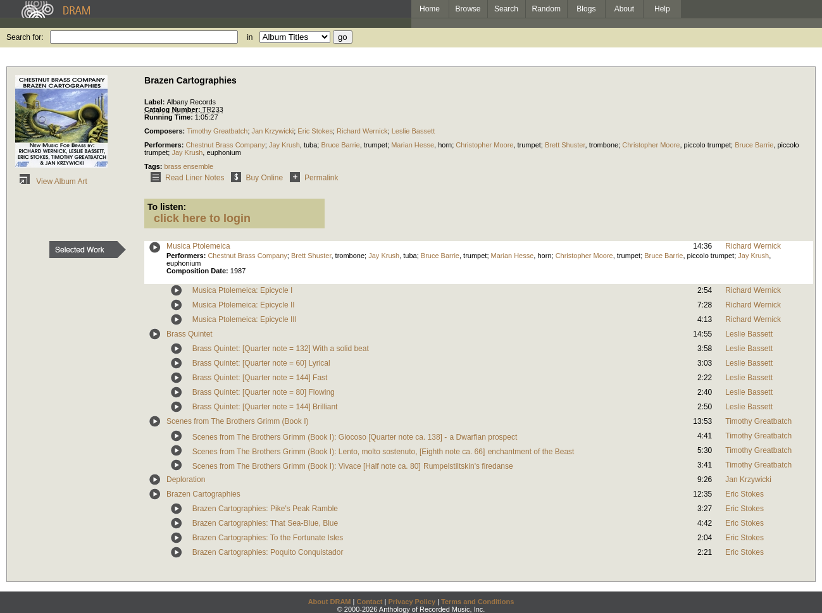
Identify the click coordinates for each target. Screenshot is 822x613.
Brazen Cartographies (203, 494)
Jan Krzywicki (273, 131)
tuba (310, 145)
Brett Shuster (565, 145)
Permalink (311, 177)
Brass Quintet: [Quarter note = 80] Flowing (263, 392)
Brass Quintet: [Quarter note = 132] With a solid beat (280, 348)
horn (445, 145)
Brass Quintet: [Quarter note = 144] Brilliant (265, 406)
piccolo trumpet (708, 145)
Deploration (185, 479)
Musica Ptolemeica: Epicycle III (244, 319)
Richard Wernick (362, 131)
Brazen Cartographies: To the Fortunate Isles (268, 537)
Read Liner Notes (185, 177)
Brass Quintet (189, 334)
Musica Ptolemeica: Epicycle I (242, 290)
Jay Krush (284, 145)
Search (506, 8)
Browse (468, 8)
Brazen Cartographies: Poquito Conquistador (268, 552)
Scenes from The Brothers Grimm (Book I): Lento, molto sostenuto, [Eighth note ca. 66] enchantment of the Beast (383, 451)
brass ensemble (189, 166)
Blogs (585, 8)
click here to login (202, 218)
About (624, 8)
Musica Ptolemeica (198, 246)
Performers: (164, 145)
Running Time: (169, 117)
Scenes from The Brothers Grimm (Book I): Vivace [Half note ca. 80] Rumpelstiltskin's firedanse (352, 466)
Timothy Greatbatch (217, 131)
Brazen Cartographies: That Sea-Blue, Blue (265, 523)
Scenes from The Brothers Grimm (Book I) (237, 421)
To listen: (166, 207)
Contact (369, 601)
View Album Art (51, 181)
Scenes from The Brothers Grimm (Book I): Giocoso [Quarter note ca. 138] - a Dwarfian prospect (355, 437)
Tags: (154, 166)
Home (430, 8)
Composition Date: (198, 271)
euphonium (223, 152)
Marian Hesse (412, 145)
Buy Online (255, 177)
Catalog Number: (173, 109)
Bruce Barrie (340, 145)
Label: (155, 102)
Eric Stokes (315, 131)
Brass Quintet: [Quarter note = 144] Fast (260, 377)
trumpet (375, 145)
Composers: (165, 131)
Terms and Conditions (477, 601)
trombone (603, 145)
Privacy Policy (411, 601)
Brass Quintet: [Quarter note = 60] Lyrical (261, 363)
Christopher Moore (484, 145)
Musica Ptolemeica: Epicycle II (243, 304)
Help (662, 8)
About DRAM (329, 601)
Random (546, 8)
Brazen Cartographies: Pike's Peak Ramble (265, 508)
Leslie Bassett (413, 131)
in (249, 37)
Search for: (25, 37)
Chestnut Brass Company (225, 145)
